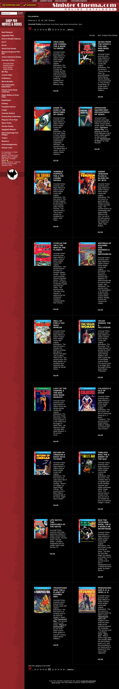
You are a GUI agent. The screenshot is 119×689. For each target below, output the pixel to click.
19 (43, 30)
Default (114, 35)
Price (110, 35)
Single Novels (8, 69)
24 (58, 30)
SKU (98, 35)
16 (35, 30)
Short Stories (7, 67)
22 (53, 30)
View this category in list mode (39, 666)
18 (39, 20)
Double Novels (8, 65)
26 (63, 30)
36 (42, 20)
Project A (91, 682)
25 (61, 30)
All (49, 20)
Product (105, 35)
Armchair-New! (8, 63)
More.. (81, 24)
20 (46, 30)
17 (38, 30)
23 (55, 30)
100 (45, 20)
